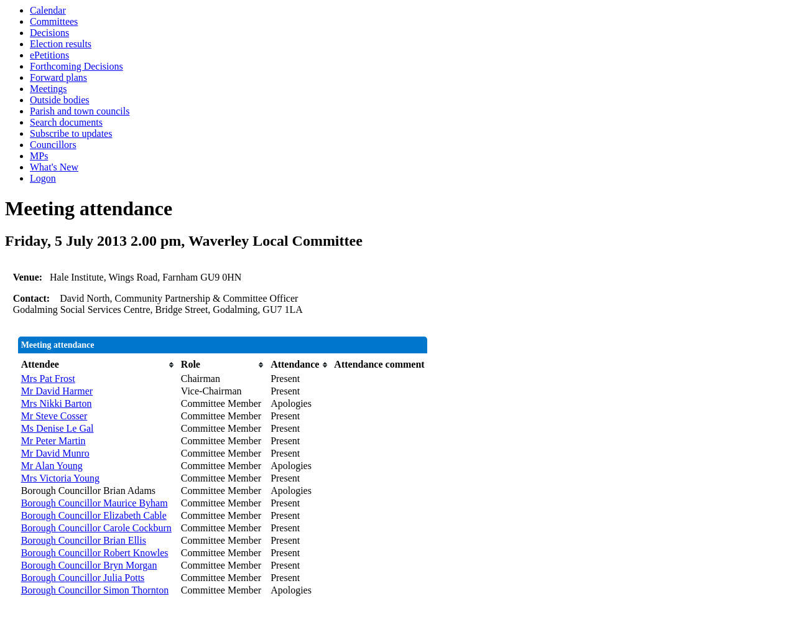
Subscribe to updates (71, 133)
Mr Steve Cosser (54, 416)
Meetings (48, 88)
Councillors (53, 144)
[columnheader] (98, 364)
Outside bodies (60, 100)
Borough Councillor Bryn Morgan (89, 565)
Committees (54, 21)
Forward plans (58, 77)
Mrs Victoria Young (60, 478)
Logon (43, 178)
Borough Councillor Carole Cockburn (96, 528)
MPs (39, 156)
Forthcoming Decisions (76, 66)
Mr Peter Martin (53, 440)
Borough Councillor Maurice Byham (94, 503)
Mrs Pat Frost (48, 378)
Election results (60, 44)
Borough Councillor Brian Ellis (83, 540)
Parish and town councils (79, 111)
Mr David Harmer (57, 391)
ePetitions (49, 55)
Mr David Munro (55, 453)
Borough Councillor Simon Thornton (95, 590)
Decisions (49, 32)
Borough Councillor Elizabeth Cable (94, 515)
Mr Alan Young (52, 465)
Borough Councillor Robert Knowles (95, 552)
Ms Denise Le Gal (57, 428)
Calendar (48, 10)
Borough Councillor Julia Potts (83, 577)
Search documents (66, 122)
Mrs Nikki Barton (56, 403)
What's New (54, 167)
